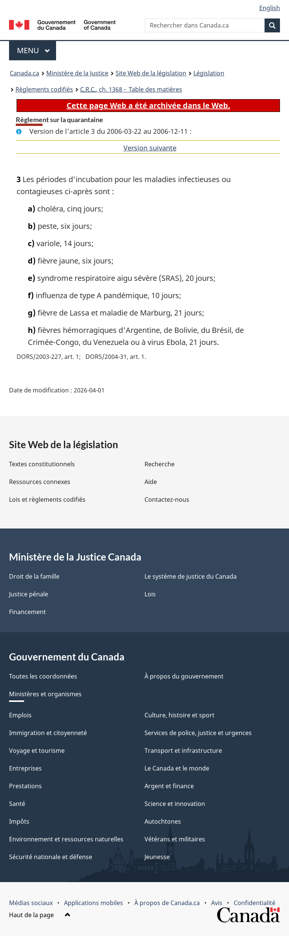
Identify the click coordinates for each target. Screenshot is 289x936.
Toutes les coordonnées (43, 676)
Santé (17, 804)
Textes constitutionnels (42, 464)
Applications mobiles (93, 903)
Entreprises (25, 768)
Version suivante (149, 147)
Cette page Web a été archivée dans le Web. (148, 105)
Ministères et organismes (45, 694)
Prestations (25, 786)
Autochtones (162, 821)
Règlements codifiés (44, 89)
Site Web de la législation (151, 73)
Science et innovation (174, 804)
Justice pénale (28, 594)
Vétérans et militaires (174, 839)
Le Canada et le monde (176, 768)
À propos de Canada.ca (167, 903)
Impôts (19, 821)
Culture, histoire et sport (179, 715)
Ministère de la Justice (77, 73)
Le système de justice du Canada (190, 576)
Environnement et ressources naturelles (66, 839)
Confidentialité (254, 903)
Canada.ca (24, 73)
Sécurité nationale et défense (50, 857)
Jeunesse (157, 857)
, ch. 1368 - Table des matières (131, 89)
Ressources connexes (39, 482)
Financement (27, 612)
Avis (216, 903)
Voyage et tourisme (37, 750)
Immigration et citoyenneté (48, 733)
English (269, 8)
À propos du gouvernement (184, 676)
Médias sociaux (31, 903)
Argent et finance (169, 786)
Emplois (20, 715)
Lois (150, 594)
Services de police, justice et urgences (198, 733)
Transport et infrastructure (183, 750)
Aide (150, 482)
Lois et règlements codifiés (47, 499)
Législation (208, 73)
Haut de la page (40, 915)
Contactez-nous (166, 499)
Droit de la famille (34, 576)
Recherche (159, 464)
